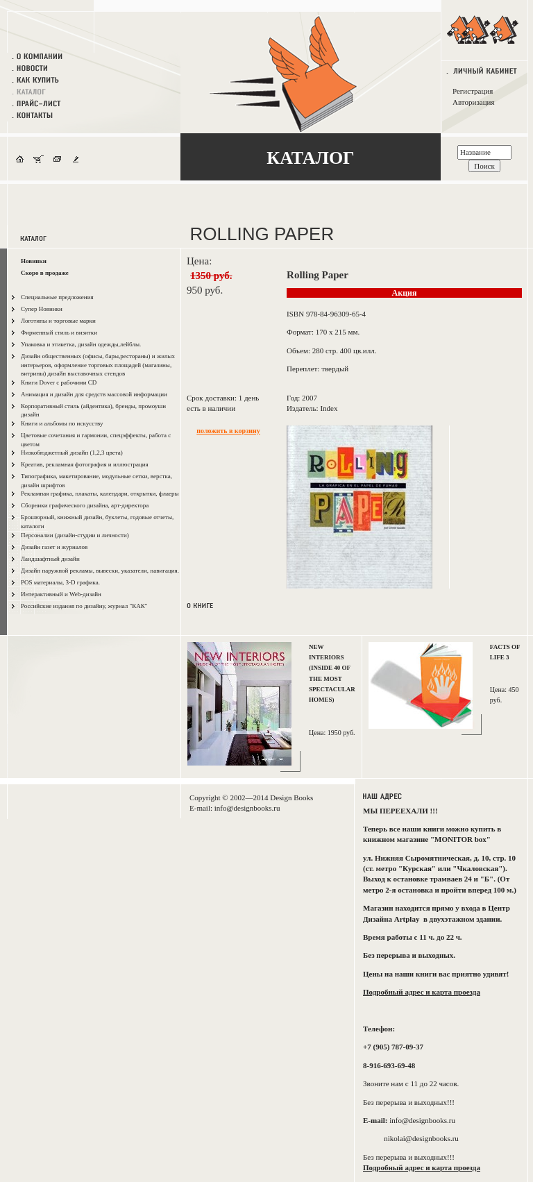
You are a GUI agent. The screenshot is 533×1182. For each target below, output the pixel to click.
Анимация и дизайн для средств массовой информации (94, 394)
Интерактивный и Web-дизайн (61, 594)
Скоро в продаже (45, 272)
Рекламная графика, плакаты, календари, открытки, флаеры (99, 493)
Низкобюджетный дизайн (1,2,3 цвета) (72, 452)
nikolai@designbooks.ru (421, 1138)
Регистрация (472, 91)
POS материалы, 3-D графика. (60, 582)
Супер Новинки (41, 308)
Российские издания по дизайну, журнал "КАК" (84, 605)
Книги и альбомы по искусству (62, 423)
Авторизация (473, 102)
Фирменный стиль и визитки (59, 332)
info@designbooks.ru (247, 808)
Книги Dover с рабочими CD (58, 382)
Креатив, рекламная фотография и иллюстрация (85, 464)
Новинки (33, 260)
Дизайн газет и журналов (54, 546)
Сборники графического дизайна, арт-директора (85, 505)
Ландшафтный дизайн (50, 558)
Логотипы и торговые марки (58, 320)
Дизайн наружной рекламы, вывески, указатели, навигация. (100, 570)
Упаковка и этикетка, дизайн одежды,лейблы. (81, 344)
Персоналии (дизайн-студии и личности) (75, 535)
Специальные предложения (57, 297)
